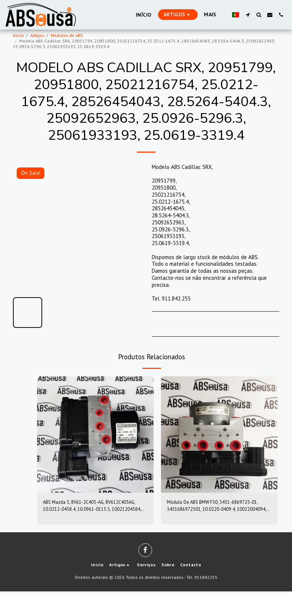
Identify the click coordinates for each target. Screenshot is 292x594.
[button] (247, 14)
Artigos (37, 35)
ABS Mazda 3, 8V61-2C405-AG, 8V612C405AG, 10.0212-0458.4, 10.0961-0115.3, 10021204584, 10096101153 (91, 507)
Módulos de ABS (67, 35)
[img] (95, 434)
